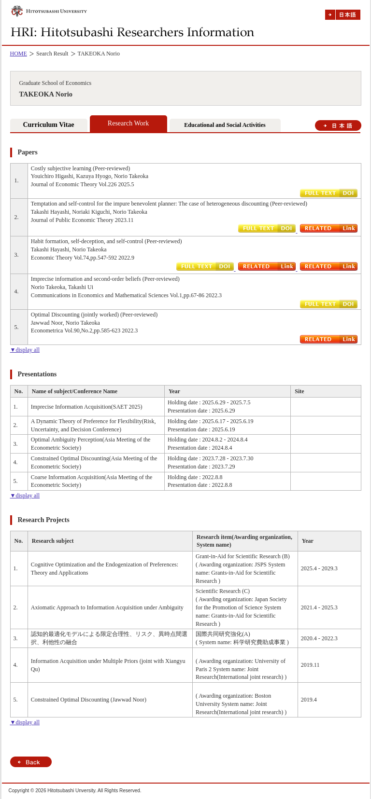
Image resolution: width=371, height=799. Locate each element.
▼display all (25, 349)
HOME (18, 53)
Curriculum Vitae (48, 124)
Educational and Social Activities (224, 125)
